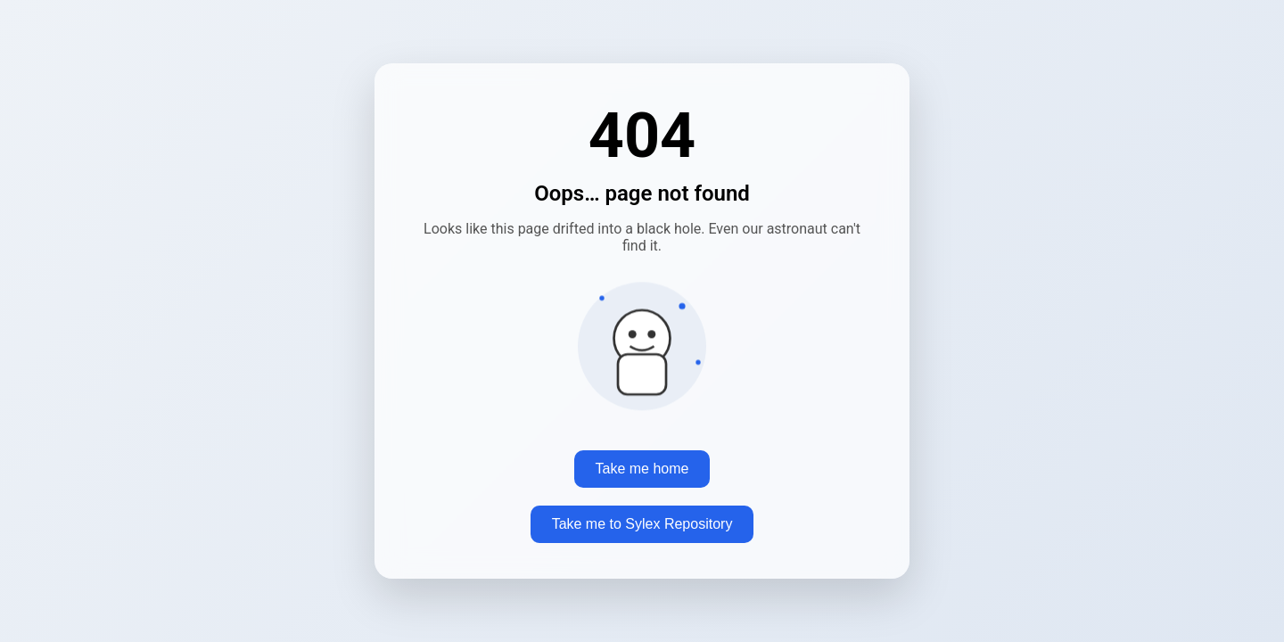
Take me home (642, 468)
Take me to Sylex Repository (642, 523)
